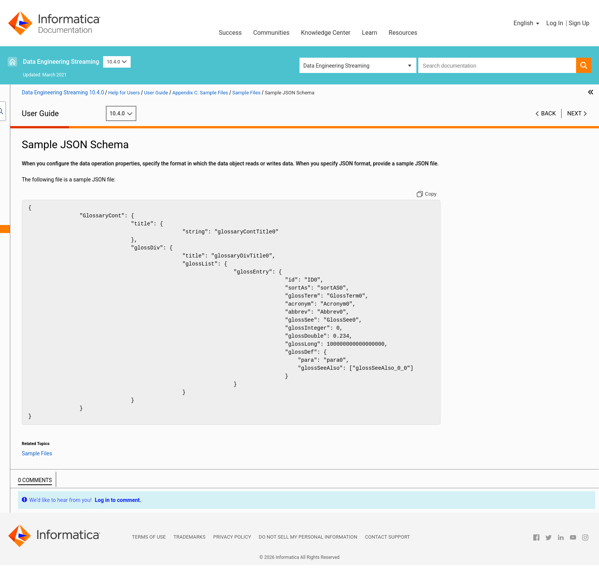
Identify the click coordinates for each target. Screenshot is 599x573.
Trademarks (189, 545)
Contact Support (387, 545)
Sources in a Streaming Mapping (51, 157)
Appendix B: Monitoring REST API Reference (65, 197)
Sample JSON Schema (58, 229)
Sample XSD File (51, 221)
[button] (527, 23)
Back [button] (548, 113)
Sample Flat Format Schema (65, 245)
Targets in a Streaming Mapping (50, 165)
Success (230, 32)
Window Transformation (41, 181)
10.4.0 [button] (117, 62)
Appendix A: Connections (42, 189)
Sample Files (39, 213)
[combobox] (497, 65)
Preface (22, 132)
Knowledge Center (326, 32)
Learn (369, 32)
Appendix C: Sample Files (43, 205)
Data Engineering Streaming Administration (64, 149)
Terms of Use (149, 545)
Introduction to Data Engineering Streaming (64, 141)
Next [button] (574, 113)
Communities (271, 32)
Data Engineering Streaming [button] (336, 66)
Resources (403, 32)
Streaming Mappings (37, 173)
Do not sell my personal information (308, 545)
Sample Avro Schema (57, 237)
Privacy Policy (232, 545)
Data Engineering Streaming (61, 61)
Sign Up (578, 23)
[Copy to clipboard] (461, 202)
